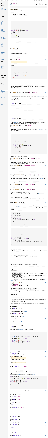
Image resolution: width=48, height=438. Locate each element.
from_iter (13, 390)
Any (13, 413)
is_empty (14, 55)
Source (11, 4)
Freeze (14, 396)
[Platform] (11, 0)
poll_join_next (15, 258)
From (14, 422)
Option (25, 165)
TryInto (15, 432)
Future (13, 103)
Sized (13, 421)
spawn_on (14, 92)
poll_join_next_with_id (17, 282)
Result (28, 165)
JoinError (33, 165)
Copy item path (16, 3)
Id (33, 189)
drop (12, 320)
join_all (16, 202)
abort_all (14, 247)
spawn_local (15, 101)
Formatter (20, 309)
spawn (14, 81)
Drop (14, 318)
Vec (22, 202)
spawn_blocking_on (16, 158)
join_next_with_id (18, 174)
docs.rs (35, 0)
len (13, 52)
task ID (36, 42)
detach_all (15, 253)
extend (12, 351)
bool (21, 55)
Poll (12, 261)
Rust (38, 0)
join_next (17, 165)
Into (15, 425)
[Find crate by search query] (44, 0)
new (13, 48)
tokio (10, 2)
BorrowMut (15, 419)
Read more (25, 311)
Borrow (14, 416)
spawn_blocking (15, 125)
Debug (14, 308)
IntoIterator (14, 353)
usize (19, 52)
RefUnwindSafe (16, 397)
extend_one (13, 356)
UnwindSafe (16, 408)
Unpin (14, 405)
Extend (15, 323)
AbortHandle (27, 81)
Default (14, 313)
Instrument (15, 424)
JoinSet (18, 59)
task (12, 2)
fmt (11, 309)
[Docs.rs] (2, 0)
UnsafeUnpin (15, 407)
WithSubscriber (16, 435)
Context (16, 260)
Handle (30, 92)
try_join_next (15, 184)
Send (12, 83)
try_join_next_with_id (17, 189)
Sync (14, 402)
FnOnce (13, 127)
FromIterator (17, 366)
